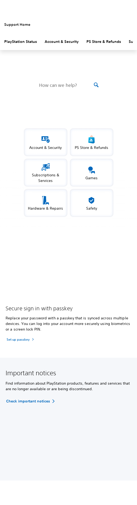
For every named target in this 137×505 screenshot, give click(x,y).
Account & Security (62, 41)
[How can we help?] (66, 85)
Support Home (17, 24)
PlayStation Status (20, 41)
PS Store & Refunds (103, 41)
